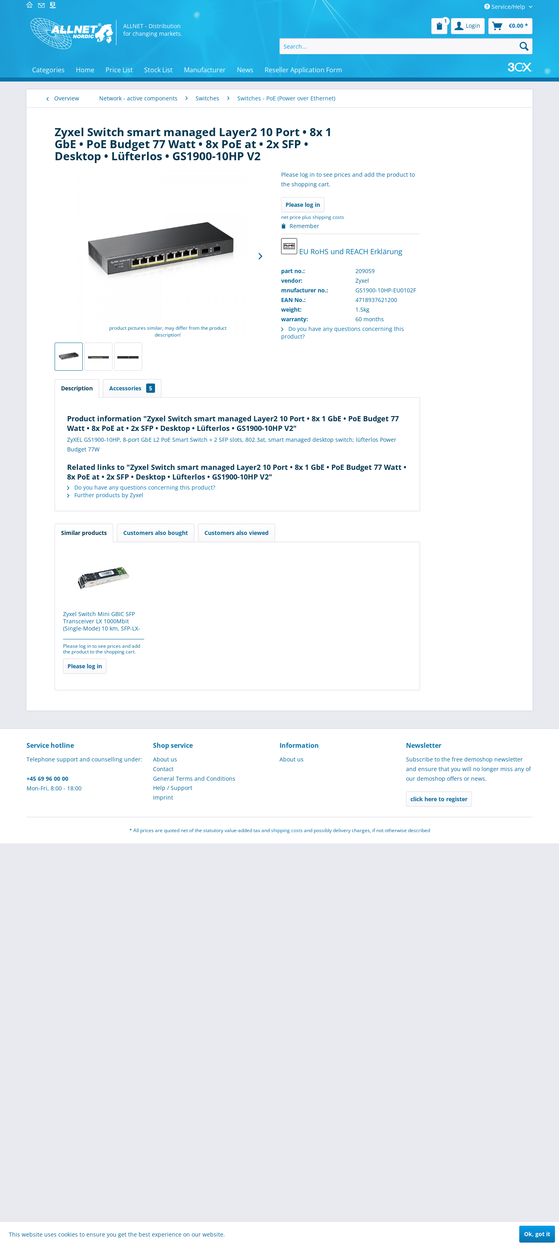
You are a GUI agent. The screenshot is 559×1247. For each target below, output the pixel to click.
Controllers (74, 547)
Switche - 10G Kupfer (86, 279)
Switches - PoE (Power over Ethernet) (94, 326)
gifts (61, 1078)
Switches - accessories (88, 301)
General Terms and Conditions (194, 1182)
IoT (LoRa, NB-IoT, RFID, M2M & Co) (86, 1025)
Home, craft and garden (87, 957)
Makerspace (71, 629)
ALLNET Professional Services (82, 905)
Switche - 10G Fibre (84, 290)
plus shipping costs (415, 217)
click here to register (438, 1202)
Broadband (74, 427)
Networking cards (82, 256)
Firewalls (71, 458)
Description (169, 388)
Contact (163, 1172)
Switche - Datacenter (86, 311)
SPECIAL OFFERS (76, 613)
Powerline (72, 221)
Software (67, 853)
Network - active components (78, 161)
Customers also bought (248, 533)
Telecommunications (83, 597)
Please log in (395, 204)
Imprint (163, 1201)
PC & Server (70, 581)
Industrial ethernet (84, 469)
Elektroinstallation (79, 661)
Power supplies (75, 941)
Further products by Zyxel (197, 495)
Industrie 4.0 (72, 757)
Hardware (68, 886)
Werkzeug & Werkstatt (84, 1061)
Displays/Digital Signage (87, 645)
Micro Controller (77, 870)
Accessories (224, 388)
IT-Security (69, 821)
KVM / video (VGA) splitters (94, 500)
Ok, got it (537, 1234)
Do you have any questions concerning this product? (233, 487)
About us (165, 1163)
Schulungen (71, 1006)
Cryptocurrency (75, 1045)
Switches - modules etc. (89, 351)
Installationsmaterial (82, 925)
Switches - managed (85, 340)
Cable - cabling (75, 837)
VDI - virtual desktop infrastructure (86, 182)
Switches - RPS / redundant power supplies (92, 365)
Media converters (82, 415)
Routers (69, 535)
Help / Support (172, 1191)
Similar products (176, 533)
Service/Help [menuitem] (505, 6)
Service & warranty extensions (84, 485)
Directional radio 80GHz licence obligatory (91, 442)
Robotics (66, 990)
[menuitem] (439, 26)
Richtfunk (72, 524)
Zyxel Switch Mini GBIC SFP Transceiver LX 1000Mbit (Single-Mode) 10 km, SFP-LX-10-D (194, 621)
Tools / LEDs (71, 789)
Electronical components (88, 678)
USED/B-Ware (73, 974)
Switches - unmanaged (88, 404)
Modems (70, 210)
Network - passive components (79, 137)
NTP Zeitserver (78, 198)
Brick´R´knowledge (79, 694)
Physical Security (77, 805)
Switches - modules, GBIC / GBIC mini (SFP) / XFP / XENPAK (92, 386)
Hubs (66, 512)
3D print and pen (78, 710)
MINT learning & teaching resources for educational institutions (89, 733)
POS (60, 773)
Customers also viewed (329, 533)
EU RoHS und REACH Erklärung (434, 247)
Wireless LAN (76, 245)
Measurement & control (87, 565)
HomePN (70, 233)
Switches (71, 268)
